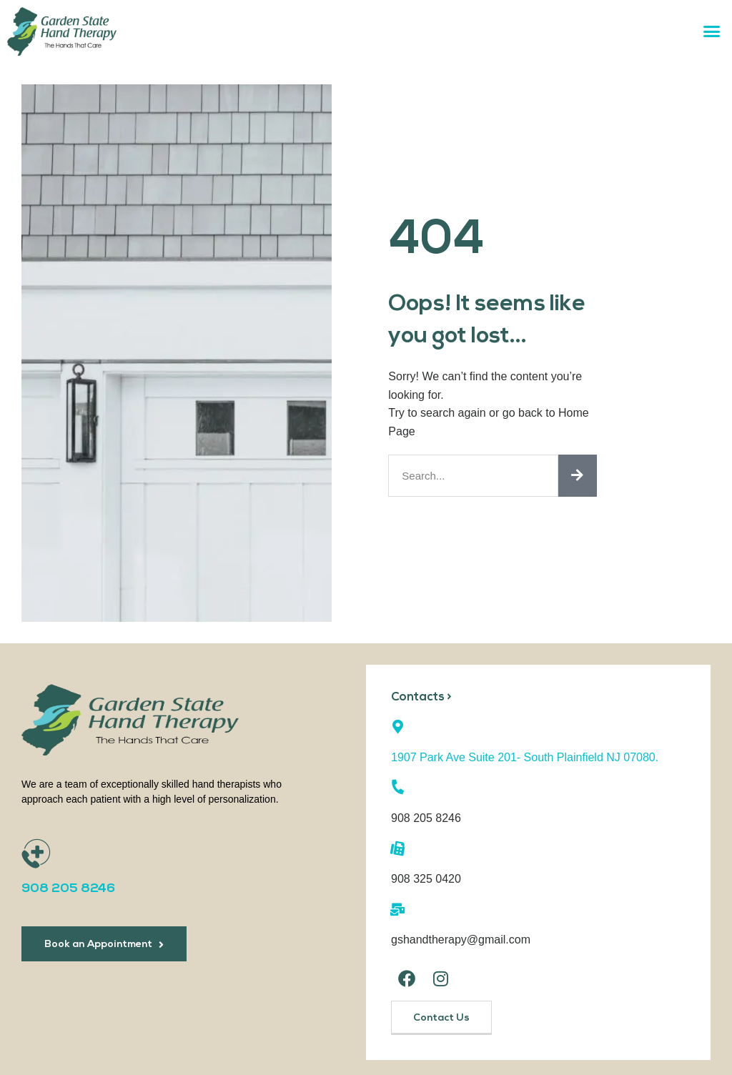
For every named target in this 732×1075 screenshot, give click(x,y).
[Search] (577, 476)
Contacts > (421, 697)
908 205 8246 (68, 889)
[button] (712, 31)
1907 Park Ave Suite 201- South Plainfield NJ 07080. (524, 756)
